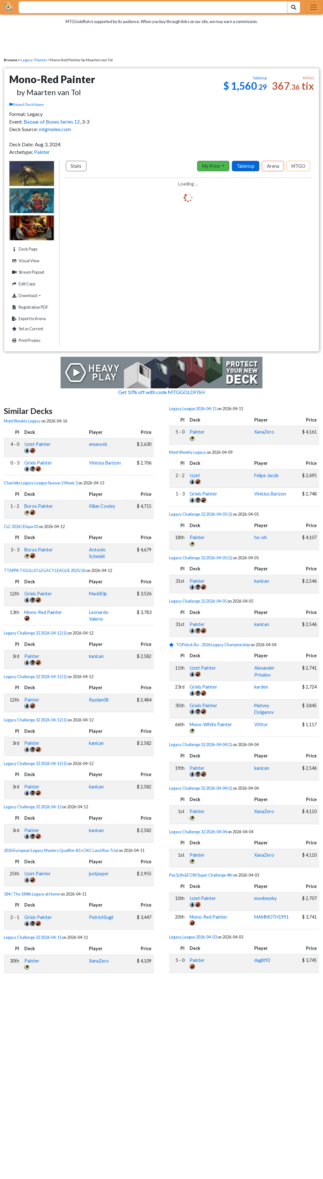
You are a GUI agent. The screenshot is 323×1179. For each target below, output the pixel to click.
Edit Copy (23, 284)
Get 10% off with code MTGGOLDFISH (161, 392)
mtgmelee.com (55, 129)
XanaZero (99, 960)
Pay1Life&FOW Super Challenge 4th (200, 875)
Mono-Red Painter (43, 612)
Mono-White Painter (211, 724)
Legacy (26, 60)
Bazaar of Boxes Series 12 (52, 122)
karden (261, 687)
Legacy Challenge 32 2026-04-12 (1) (35, 632)
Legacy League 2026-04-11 (193, 408)
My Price (211, 166)
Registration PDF (29, 307)
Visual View (24, 261)
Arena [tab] (273, 166)
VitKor (261, 724)
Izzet (195, 475)
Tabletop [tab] (246, 166)
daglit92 (262, 960)
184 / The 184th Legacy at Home (32, 893)
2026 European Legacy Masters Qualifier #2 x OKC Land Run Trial (61, 850)
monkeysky (265, 898)
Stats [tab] (76, 166)
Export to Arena (28, 319)
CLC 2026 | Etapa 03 (21, 526)
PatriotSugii (101, 917)
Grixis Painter (38, 462)
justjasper (99, 873)
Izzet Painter (37, 444)
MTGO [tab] (298, 166)
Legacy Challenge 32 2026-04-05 (198, 601)
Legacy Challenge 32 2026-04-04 (198, 831)
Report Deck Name (26, 104)
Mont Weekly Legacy (22, 420)
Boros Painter (38, 506)
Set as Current (26, 329)
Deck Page (24, 249)
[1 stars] (172, 644)
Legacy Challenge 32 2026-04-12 (33, 806)
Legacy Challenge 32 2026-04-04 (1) (200, 744)
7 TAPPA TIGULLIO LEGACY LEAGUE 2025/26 (44, 570)
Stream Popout (27, 272)
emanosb (98, 444)
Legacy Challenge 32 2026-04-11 (33, 937)
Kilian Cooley (102, 506)
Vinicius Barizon (105, 462)
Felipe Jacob (266, 475)
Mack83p (98, 593)
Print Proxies (25, 340)
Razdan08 (99, 699)
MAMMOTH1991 (271, 917)
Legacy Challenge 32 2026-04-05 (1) (200, 514)
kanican (96, 656)
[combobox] (149, 7)
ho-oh (260, 537)
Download (32, 295)
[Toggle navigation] (313, 7)
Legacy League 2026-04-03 (193, 936)
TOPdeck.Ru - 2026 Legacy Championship (213, 644)
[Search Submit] (293, 7)
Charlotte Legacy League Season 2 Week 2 (41, 482)
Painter (41, 60)
